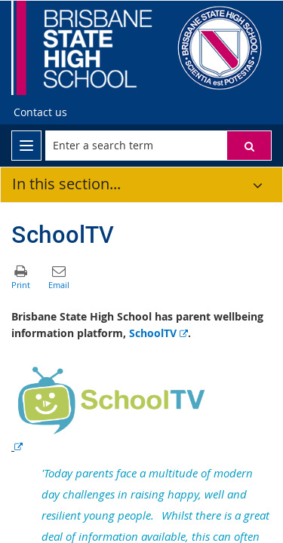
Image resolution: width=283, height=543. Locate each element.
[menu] (26, 145)
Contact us (40, 112)
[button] (249, 145)
